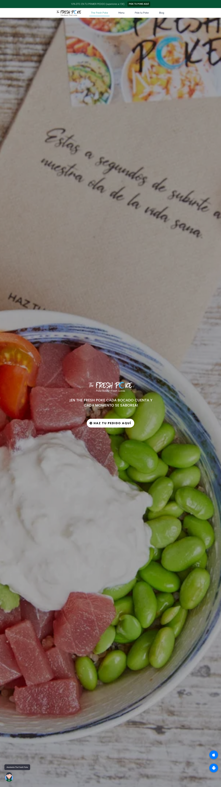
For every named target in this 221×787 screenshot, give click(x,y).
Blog (161, 12)
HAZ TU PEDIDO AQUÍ (110, 423)
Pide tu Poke (142, 12)
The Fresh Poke (99, 12)
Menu (121, 12)
